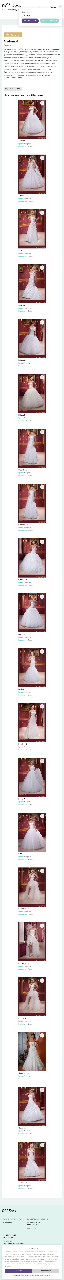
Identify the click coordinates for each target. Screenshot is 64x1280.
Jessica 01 (22, 1183)
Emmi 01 (21, 799)
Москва (52, 7)
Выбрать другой (49, 21)
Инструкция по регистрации (34, 1224)
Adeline (21, 141)
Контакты (31, 1229)
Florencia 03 (23, 1018)
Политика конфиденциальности (41, 1275)
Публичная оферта (12, 1219)
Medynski (27, 144)
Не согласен (46, 1271)
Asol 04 (21, 305)
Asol (20, 250)
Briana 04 (22, 415)
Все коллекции (14, 89)
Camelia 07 (23, 470)
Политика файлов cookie (20, 1275)
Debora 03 (22, 634)
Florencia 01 (23, 908)
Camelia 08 (23, 525)
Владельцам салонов (37, 1219)
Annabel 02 (23, 195)
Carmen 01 (22, 579)
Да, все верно (30, 21)
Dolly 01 (21, 689)
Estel (20, 854)
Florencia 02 (23, 963)
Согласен (18, 1271)
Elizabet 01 (22, 744)
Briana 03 (22, 360)
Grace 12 (22, 1128)
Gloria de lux (23, 1073)
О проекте (7, 1223)
